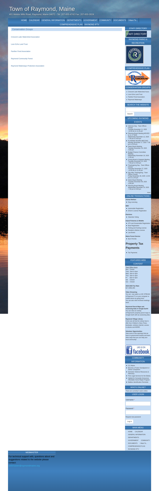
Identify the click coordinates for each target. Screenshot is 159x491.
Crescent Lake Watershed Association (25, 37)
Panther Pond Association (20, 51)
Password (130, 408)
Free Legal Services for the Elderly (139, 376)
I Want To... (133, 20)
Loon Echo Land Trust (19, 44)
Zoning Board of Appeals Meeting (139, 159)
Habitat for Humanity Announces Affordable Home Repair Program (139, 379)
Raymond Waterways (135, 99)
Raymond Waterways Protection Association (27, 66)
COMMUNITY (105, 20)
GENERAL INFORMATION (53, 20)
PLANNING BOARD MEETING (138, 141)
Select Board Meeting (135, 146)
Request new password (133, 417)
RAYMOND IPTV (92, 24)
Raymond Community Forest (22, 59)
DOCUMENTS (119, 20)
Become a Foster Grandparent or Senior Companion (138, 368)
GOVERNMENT (90, 20)
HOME (24, 20)
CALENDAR (34, 20)
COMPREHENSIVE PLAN (71, 24)
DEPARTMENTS (74, 20)
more (148, 192)
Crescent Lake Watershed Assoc (138, 92)
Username (130, 400)
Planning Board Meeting (136, 186)
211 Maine (131, 365)
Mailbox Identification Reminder (138, 382)
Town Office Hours (132, 267)
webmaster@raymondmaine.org (24, 465)
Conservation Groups (22, 29)
